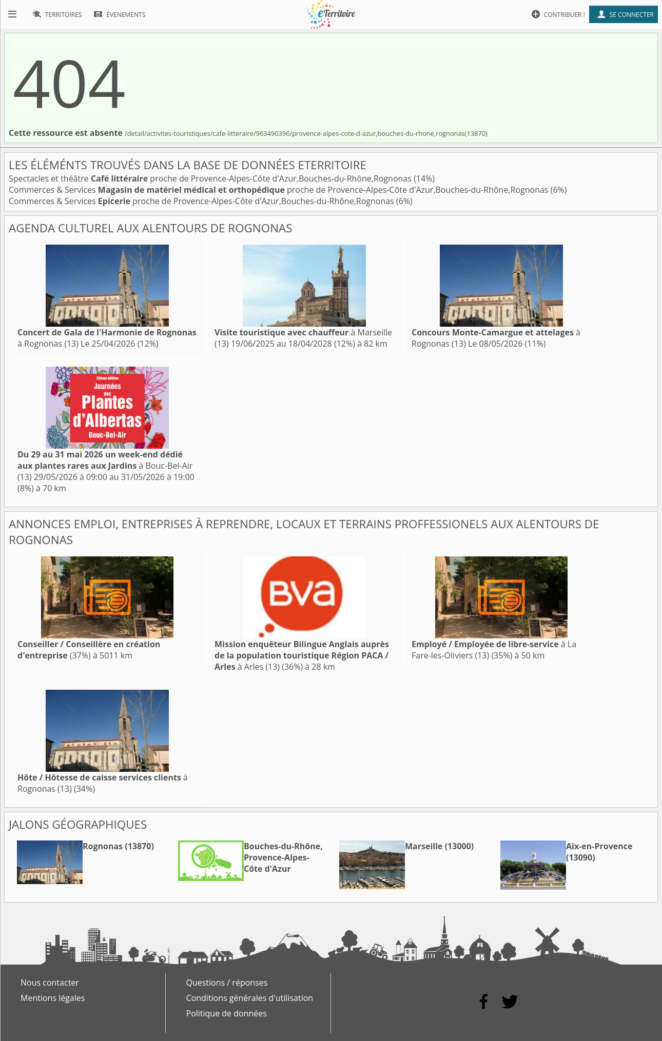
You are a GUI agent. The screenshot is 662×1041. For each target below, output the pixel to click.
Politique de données (226, 1013)
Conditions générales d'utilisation (250, 998)
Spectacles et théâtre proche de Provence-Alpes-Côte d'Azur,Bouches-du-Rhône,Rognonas (211, 178)
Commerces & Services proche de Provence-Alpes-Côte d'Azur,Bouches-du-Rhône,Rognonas (280, 189)
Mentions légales (53, 998)
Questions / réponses (227, 982)
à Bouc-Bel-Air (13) (104, 466)
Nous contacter (50, 982)
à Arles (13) (302, 655)
